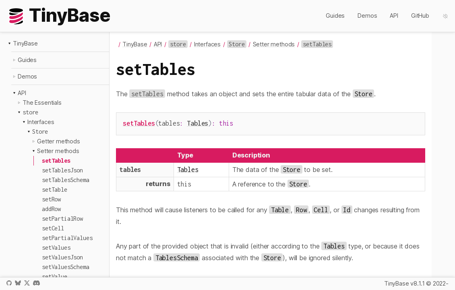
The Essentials (42, 102)
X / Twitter (27, 283)
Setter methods (58, 150)
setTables (139, 123)
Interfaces (40, 121)
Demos (367, 15)
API (394, 15)
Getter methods (58, 141)
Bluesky (18, 283)
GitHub (420, 15)
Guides (335, 15)
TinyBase (25, 43)
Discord (36, 283)
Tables (197, 123)
